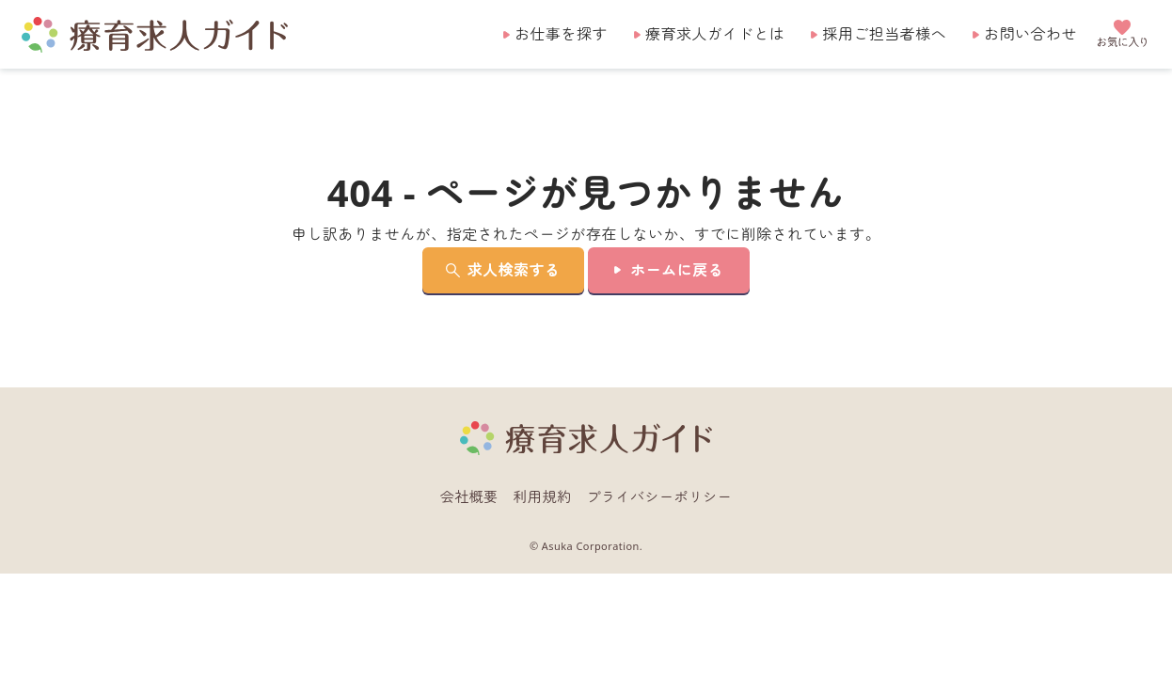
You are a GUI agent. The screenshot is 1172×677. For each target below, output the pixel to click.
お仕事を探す (561, 34)
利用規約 (543, 496)
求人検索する (514, 270)
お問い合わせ (1030, 34)
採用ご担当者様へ (884, 34)
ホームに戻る (676, 270)
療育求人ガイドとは (714, 34)
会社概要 (469, 496)
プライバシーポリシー (660, 496)
